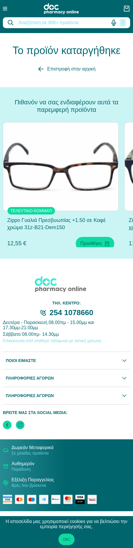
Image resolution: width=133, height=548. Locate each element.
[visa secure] (81, 499)
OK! (66, 539)
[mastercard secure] (69, 499)
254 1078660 (71, 312)
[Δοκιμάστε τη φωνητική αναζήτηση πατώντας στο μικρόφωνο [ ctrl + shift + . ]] (113, 22)
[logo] (65, 8)
